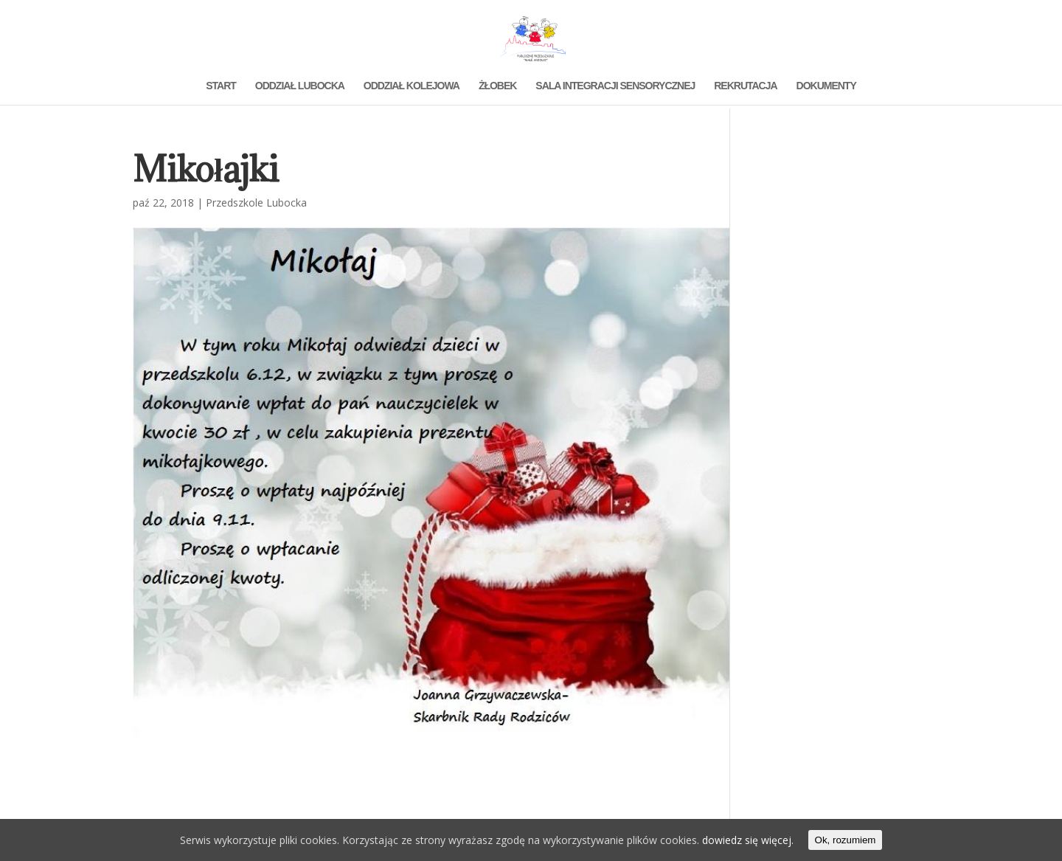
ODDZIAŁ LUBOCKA (299, 85)
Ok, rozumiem (845, 840)
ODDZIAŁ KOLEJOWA (411, 85)
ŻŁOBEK (498, 85)
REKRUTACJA (745, 85)
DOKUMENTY (826, 85)
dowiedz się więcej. (748, 840)
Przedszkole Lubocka (256, 203)
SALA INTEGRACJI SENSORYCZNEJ (615, 85)
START (221, 85)
